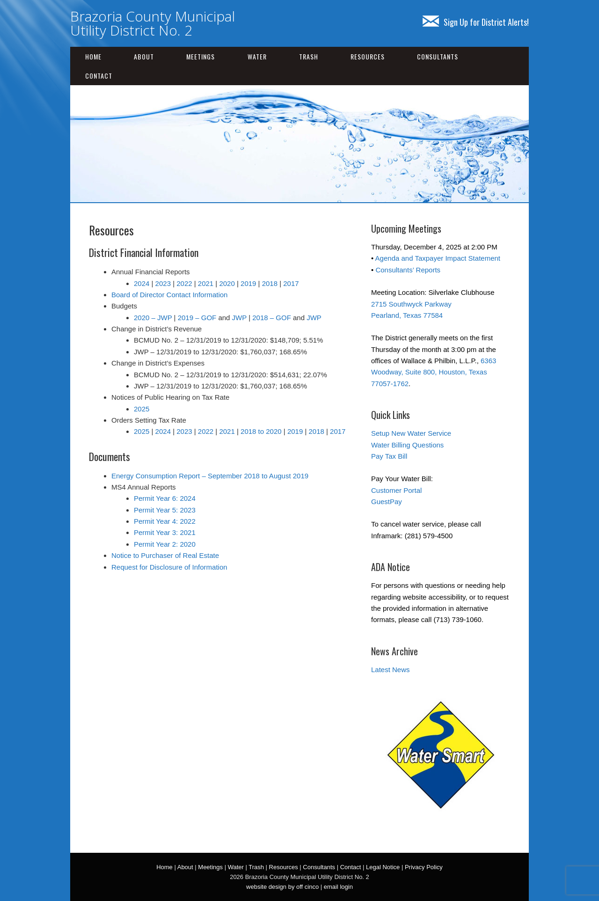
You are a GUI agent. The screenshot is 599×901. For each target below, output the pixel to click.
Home (93, 56)
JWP (239, 318)
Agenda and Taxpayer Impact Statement (437, 258)
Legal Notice (383, 867)
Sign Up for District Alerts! (476, 22)
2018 (270, 283)
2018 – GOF (271, 318)
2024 (141, 283)
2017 (291, 283)
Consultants (437, 56)
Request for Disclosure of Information (169, 567)
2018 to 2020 (261, 431)
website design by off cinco (282, 886)
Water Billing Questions (407, 445)
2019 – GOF (197, 318)
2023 (163, 283)
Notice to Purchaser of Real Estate (165, 555)
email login (338, 886)
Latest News (390, 670)
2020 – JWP (153, 318)
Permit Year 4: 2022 (165, 521)
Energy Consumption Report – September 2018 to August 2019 (209, 476)
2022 (184, 283)
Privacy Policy (424, 867)
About (144, 56)
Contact (98, 76)
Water (257, 56)
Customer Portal (396, 490)
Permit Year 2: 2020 (165, 544)
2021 (205, 283)
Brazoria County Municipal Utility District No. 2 (152, 23)
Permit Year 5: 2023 (165, 510)
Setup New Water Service (411, 433)
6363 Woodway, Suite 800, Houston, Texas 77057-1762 (433, 372)
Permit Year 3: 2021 (165, 532)
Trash (308, 56)
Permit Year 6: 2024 (165, 498)
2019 (248, 283)
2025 (141, 409)
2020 (226, 283)
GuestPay (386, 501)
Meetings (200, 56)
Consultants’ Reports (407, 270)
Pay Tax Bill (389, 456)
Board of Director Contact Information (169, 295)
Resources (368, 56)
